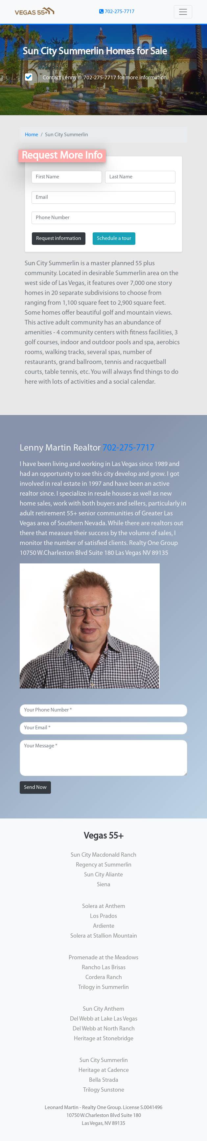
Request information (58, 238)
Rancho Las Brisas (104, 968)
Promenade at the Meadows (103, 958)
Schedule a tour (114, 238)
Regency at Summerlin (103, 865)
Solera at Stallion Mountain (103, 936)
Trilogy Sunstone (103, 1090)
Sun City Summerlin (104, 1060)
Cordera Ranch (103, 977)
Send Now (35, 787)
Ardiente (103, 926)
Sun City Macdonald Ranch (103, 855)
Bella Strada (103, 1080)
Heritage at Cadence (104, 1070)
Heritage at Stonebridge (103, 1039)
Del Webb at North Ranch (104, 1029)
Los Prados (103, 916)
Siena (103, 885)
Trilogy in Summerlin (103, 987)
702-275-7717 (116, 11)
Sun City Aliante (103, 875)
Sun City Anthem (103, 1009)
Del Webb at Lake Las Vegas (103, 1019)
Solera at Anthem (103, 906)
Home (31, 135)
